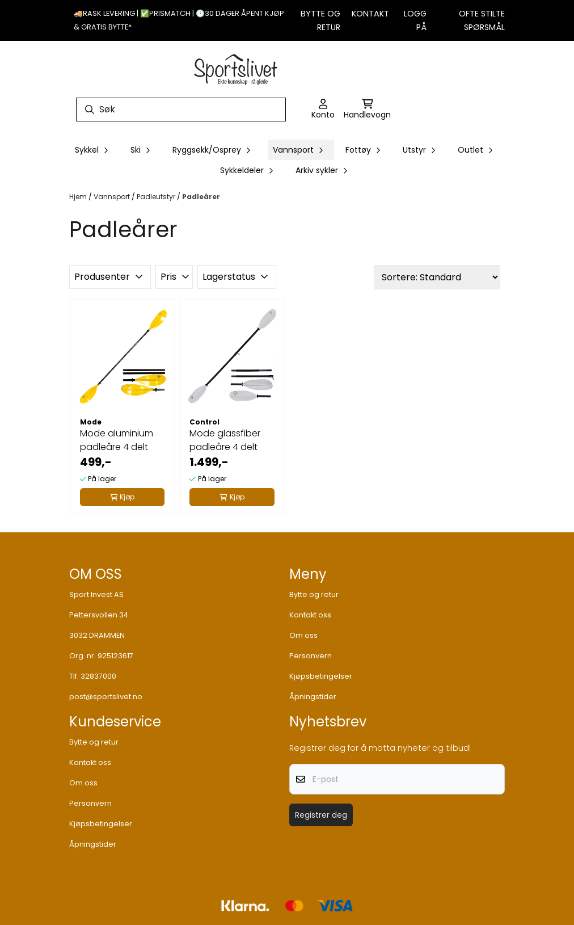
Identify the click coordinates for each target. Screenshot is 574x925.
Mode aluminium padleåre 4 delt (116, 440)
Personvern (310, 656)
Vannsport (113, 196)
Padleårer (201, 196)
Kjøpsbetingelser (320, 676)
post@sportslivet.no (105, 696)
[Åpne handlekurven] (367, 109)
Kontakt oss (310, 615)
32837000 (98, 676)
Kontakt (370, 13)
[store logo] (236, 68)
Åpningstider (312, 696)
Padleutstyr (157, 196)
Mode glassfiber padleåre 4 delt (224, 440)
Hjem (78, 196)
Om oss (303, 635)
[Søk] (181, 109)
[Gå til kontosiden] (323, 109)
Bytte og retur (314, 594)
